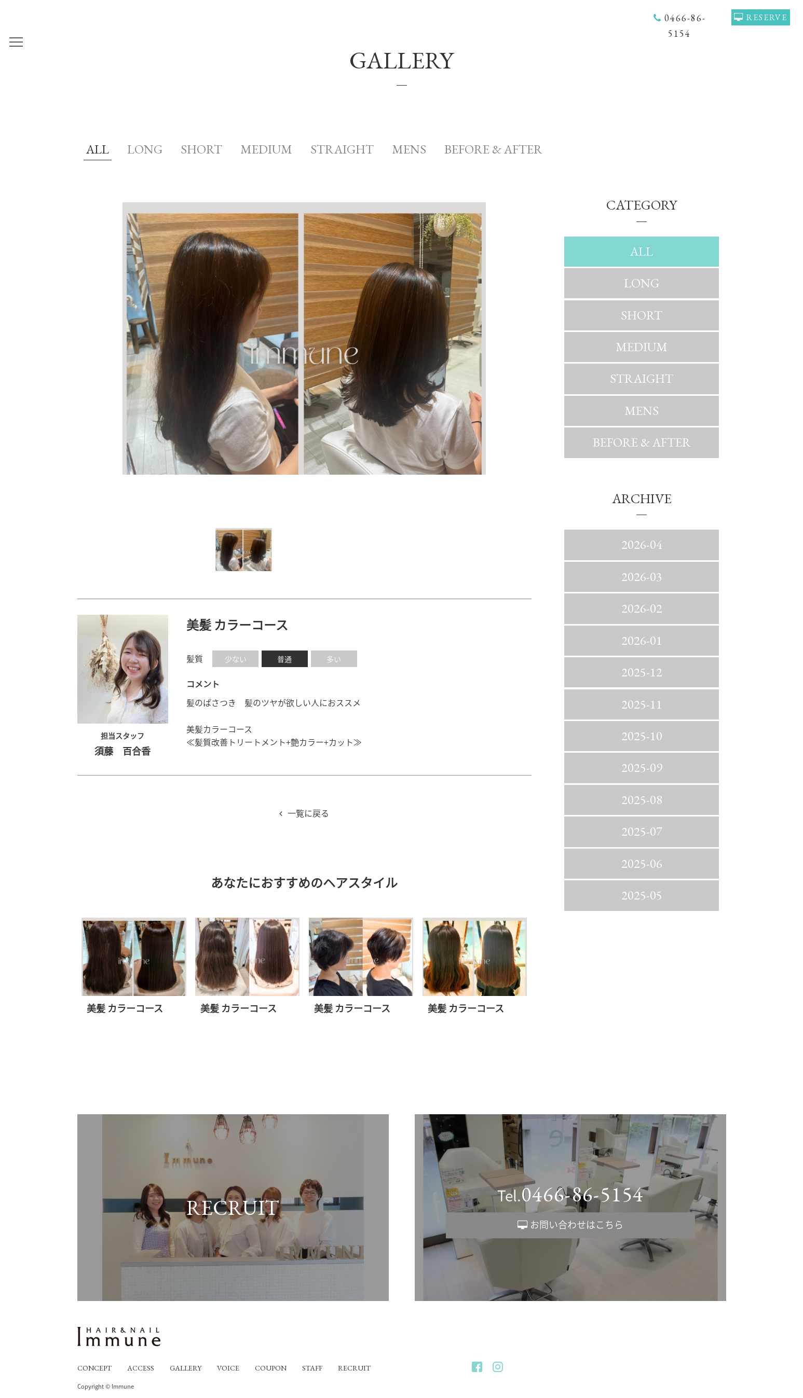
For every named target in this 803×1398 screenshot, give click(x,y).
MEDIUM (266, 149)
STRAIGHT (342, 149)
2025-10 (641, 736)
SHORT (201, 149)
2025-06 (641, 863)
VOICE (228, 1368)
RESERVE (766, 17)
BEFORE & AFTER (493, 149)
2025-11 (641, 704)
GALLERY (185, 1368)
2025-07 (641, 831)
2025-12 (641, 672)
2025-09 (641, 767)
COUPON (271, 1368)
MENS (409, 149)
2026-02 (641, 608)
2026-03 (641, 577)
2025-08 (641, 800)
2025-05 (641, 895)
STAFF (312, 1368)
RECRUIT (354, 1368)
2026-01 (641, 640)
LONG (144, 149)
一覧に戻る (308, 813)
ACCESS (140, 1368)
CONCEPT (94, 1368)
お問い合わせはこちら (576, 1225)
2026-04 (641, 544)
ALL (97, 149)
